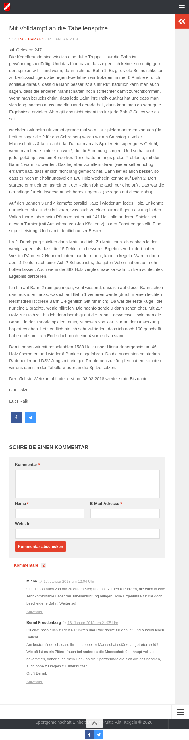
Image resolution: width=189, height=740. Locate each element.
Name (21, 503)
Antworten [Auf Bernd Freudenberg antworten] (34, 682)
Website (22, 523)
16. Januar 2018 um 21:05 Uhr (93, 623)
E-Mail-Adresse (106, 503)
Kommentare (30, 565)
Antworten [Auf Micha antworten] (34, 612)
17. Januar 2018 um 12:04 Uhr (68, 581)
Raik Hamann (31, 39)
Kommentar (27, 464)
